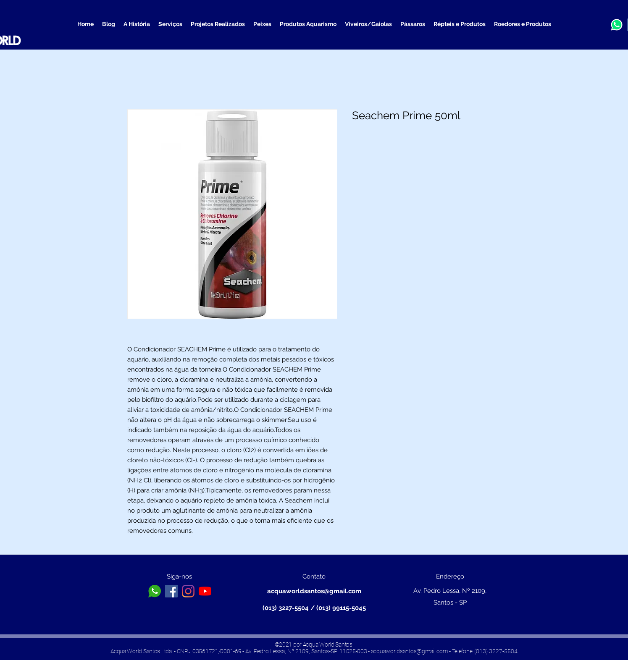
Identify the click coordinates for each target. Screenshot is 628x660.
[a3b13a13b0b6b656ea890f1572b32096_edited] (616, 24)
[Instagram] (188, 591)
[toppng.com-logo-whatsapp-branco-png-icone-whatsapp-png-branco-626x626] (154, 591)
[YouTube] (205, 591)
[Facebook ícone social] (171, 591)
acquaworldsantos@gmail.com (314, 591)
